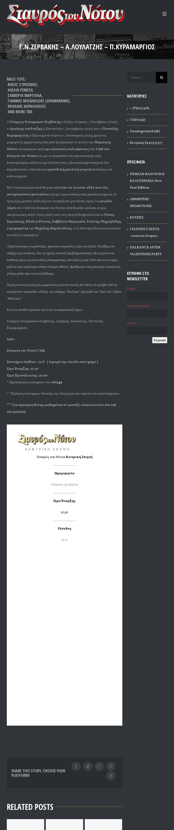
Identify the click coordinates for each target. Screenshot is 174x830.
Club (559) (137, 120)
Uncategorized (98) (145, 131)
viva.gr (57, 382)
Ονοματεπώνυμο (138, 306)
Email (132, 289)
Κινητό (132, 323)
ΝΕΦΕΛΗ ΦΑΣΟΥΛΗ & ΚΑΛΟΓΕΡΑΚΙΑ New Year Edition (147, 181)
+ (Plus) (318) (139, 108)
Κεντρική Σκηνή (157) (146, 143)
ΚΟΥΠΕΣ (136, 217)
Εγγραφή (160, 340)
